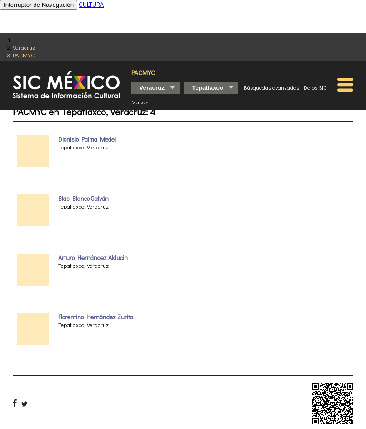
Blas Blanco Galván (83, 198)
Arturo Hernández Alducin (93, 258)
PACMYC (24, 55)
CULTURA (91, 4)
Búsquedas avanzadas (271, 87)
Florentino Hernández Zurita (95, 317)
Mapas (139, 102)
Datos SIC (315, 87)
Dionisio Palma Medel (87, 139)
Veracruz (24, 47)
